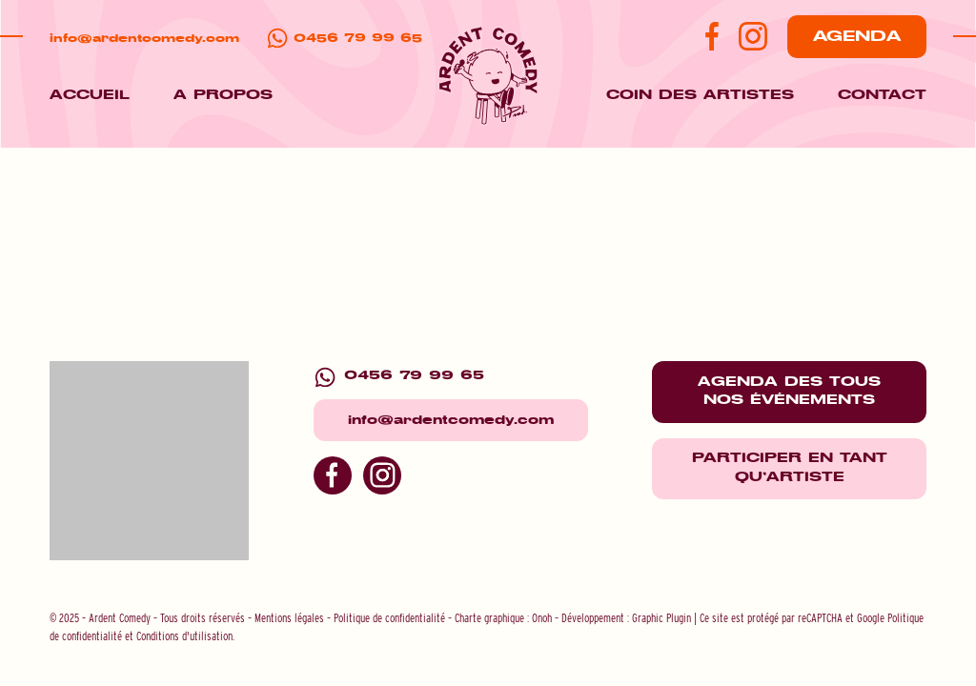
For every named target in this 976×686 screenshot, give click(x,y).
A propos (223, 95)
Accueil (90, 95)
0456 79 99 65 (358, 38)
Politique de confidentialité (389, 618)
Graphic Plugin (661, 618)
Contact (882, 95)
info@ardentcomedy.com (144, 38)
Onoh (542, 618)
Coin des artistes (700, 95)
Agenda (857, 36)
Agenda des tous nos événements (789, 391)
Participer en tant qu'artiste (789, 468)
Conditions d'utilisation (184, 636)
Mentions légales (289, 618)
